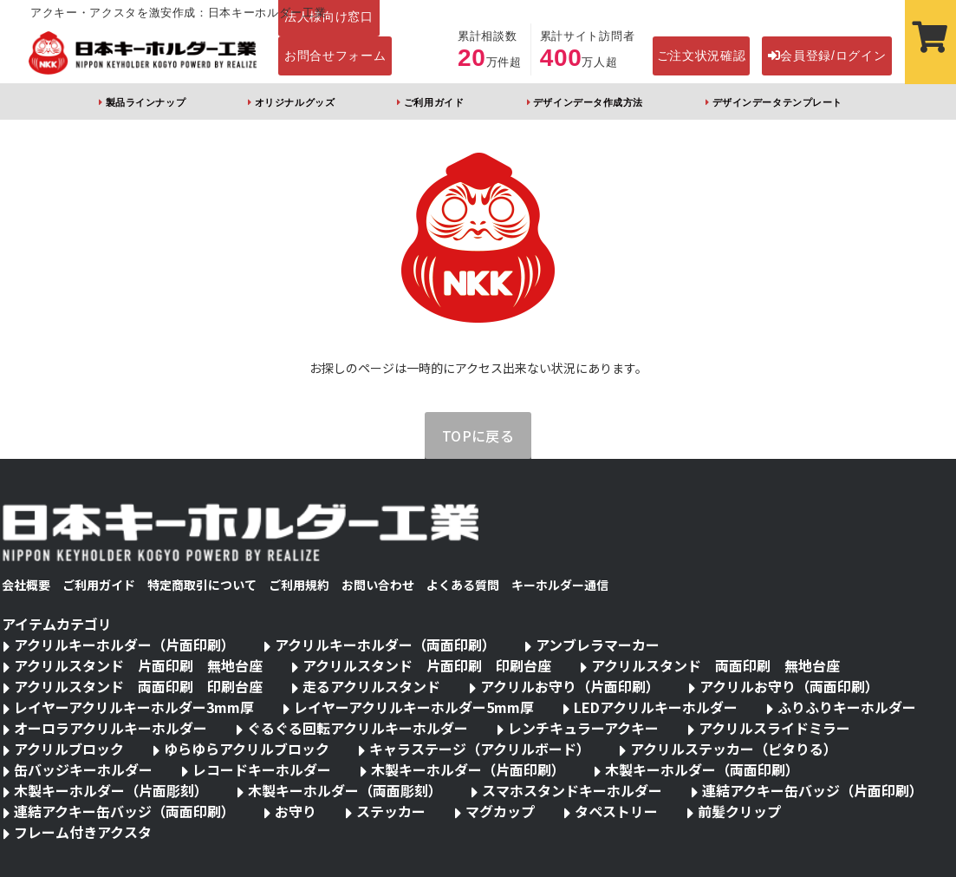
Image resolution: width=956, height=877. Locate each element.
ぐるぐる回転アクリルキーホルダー (357, 727)
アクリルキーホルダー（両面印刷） (385, 644)
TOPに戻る (478, 435)
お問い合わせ (377, 584)
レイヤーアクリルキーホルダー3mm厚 (134, 707)
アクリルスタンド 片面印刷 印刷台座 (426, 665)
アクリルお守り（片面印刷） (570, 686)
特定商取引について (202, 584)
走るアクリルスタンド (371, 686)
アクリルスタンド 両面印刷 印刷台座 (138, 686)
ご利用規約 (299, 584)
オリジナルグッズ (295, 102)
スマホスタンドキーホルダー (572, 790)
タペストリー (616, 811)
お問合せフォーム (335, 55)
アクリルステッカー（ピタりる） (733, 748)
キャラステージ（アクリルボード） (479, 748)
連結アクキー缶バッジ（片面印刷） (812, 790)
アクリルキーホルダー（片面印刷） (124, 644)
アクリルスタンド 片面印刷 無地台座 (138, 665)
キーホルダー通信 (559, 584)
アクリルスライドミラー (774, 727)
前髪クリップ (739, 811)
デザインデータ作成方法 (588, 102)
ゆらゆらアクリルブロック (246, 748)
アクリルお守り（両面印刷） (789, 686)
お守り (295, 811)
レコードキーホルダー (261, 769)
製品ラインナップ (145, 102)
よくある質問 (462, 584)
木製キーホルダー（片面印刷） (468, 769)
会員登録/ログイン (827, 55)
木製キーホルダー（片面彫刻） (111, 790)
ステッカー (391, 811)
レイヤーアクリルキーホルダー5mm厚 (414, 707)
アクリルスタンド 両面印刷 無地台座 (715, 665)
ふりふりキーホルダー (846, 707)
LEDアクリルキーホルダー (656, 707)
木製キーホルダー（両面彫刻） (345, 790)
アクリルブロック (69, 748)
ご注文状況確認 (701, 55)
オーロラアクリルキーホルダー (110, 727)
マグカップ (500, 811)
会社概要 (26, 584)
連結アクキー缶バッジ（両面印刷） (124, 811)
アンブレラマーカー (598, 644)
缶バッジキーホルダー (83, 769)
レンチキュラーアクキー (583, 727)
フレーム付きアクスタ (83, 831)
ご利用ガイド (434, 102)
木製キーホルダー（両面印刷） (702, 769)
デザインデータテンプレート (777, 102)
